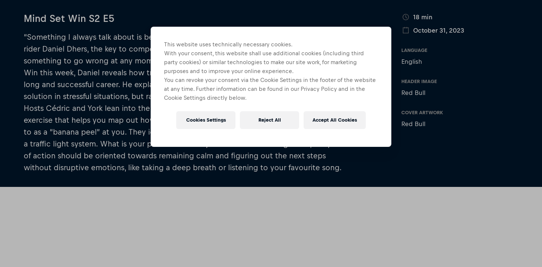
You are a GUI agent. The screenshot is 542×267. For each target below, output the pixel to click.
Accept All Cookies (334, 120)
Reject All (269, 120)
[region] (271, 87)
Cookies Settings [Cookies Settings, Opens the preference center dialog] (206, 120)
